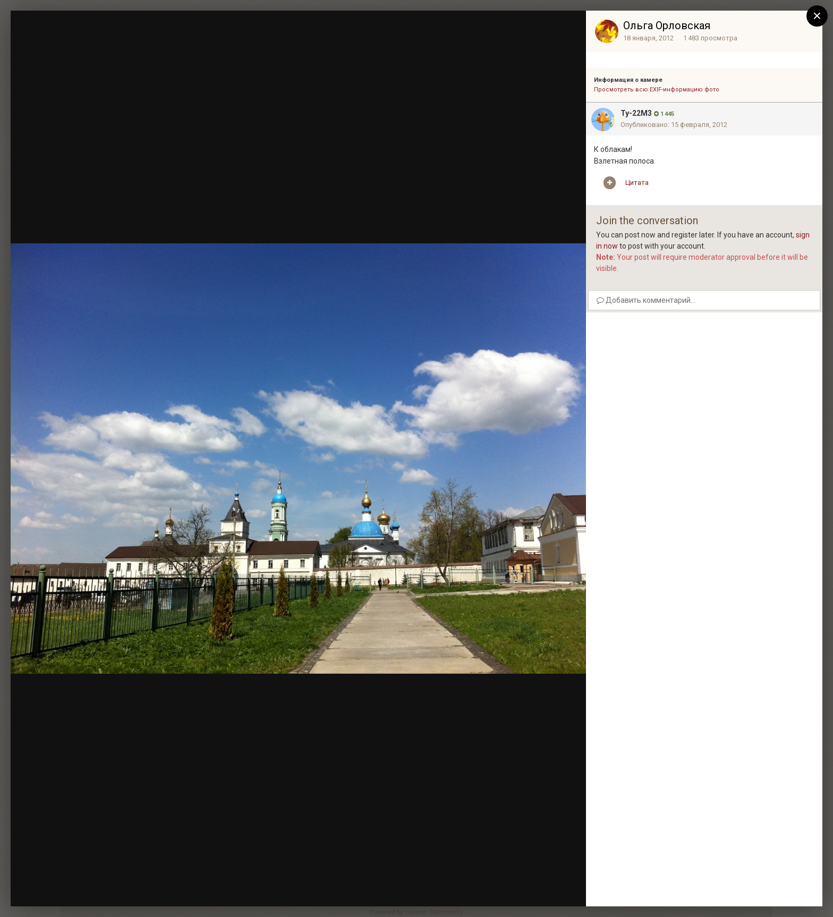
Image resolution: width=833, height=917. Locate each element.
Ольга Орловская (666, 25)
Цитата (637, 182)
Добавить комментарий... (646, 300)
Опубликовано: (673, 125)
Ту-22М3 (636, 113)
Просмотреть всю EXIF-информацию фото (656, 89)
